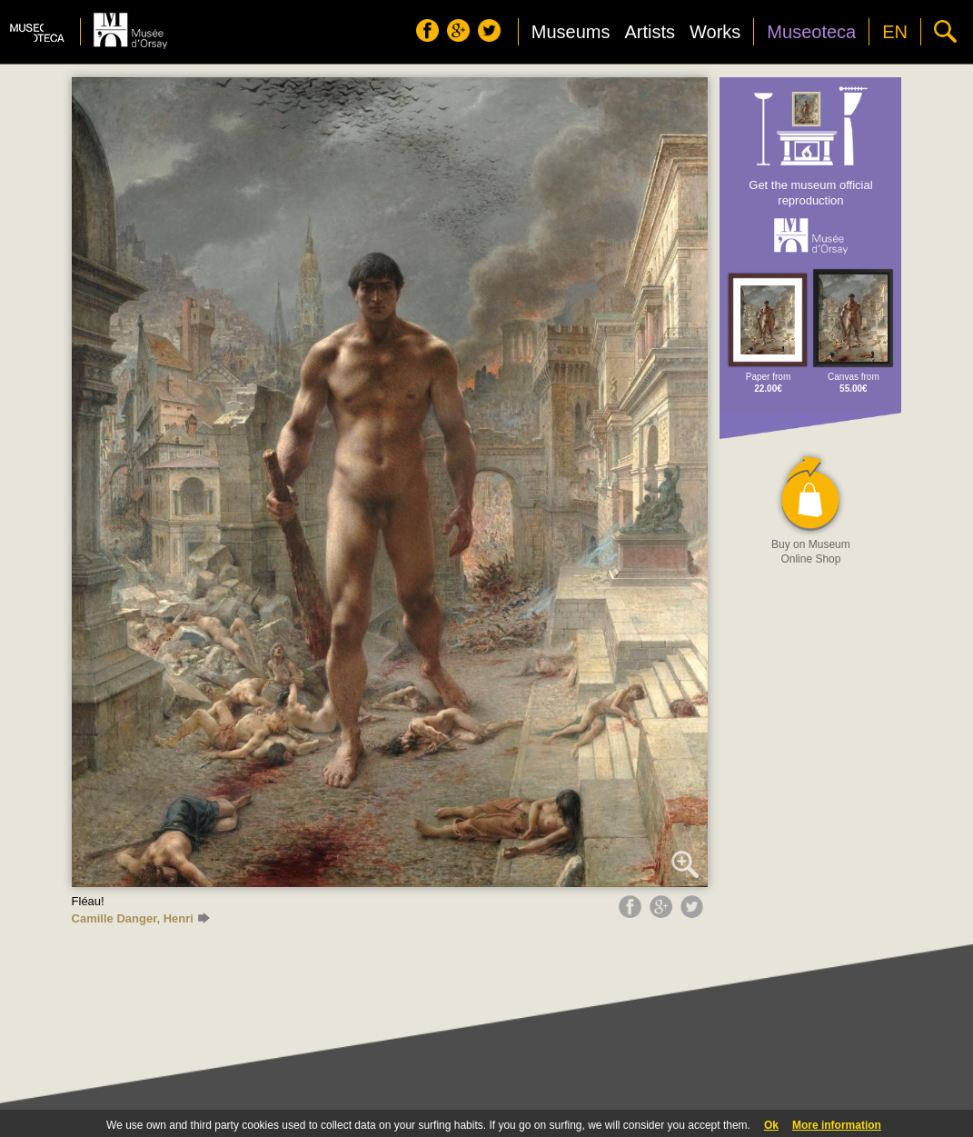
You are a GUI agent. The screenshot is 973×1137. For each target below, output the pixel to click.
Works (715, 32)
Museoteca (811, 32)
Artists (649, 32)
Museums (571, 32)
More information (836, 1125)
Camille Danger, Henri (141, 918)
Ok (771, 1125)
